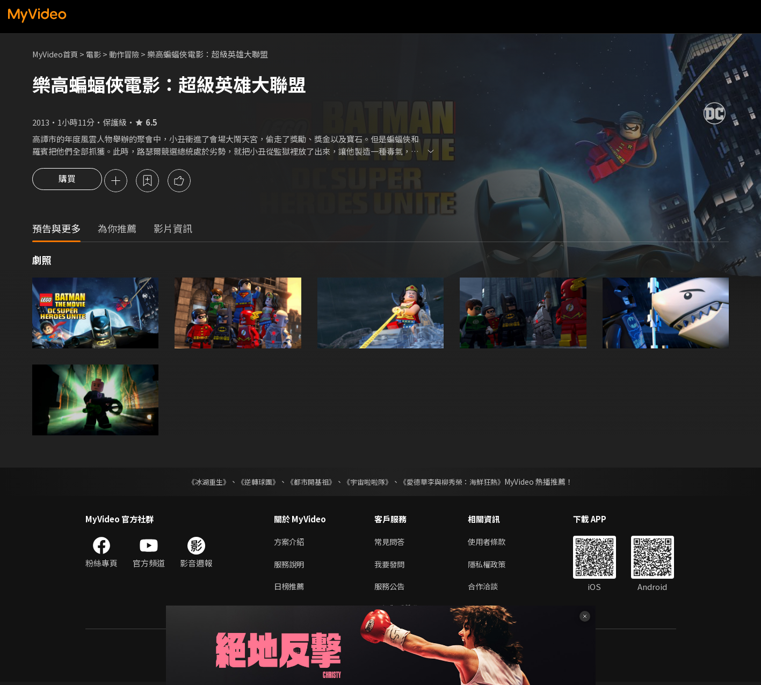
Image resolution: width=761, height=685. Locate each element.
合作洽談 (487, 588)
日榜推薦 (290, 588)
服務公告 (390, 588)
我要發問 (390, 565)
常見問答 (390, 543)
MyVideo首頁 (56, 54)
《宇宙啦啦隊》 (369, 483)
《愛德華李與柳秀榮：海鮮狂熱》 (459, 483)
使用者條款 (491, 543)
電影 (97, 54)
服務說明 (290, 565)
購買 (67, 181)
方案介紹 (290, 543)
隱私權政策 (491, 565)
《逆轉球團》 (252, 483)
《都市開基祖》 (308, 483)
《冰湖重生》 (199, 483)
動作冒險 (129, 54)
